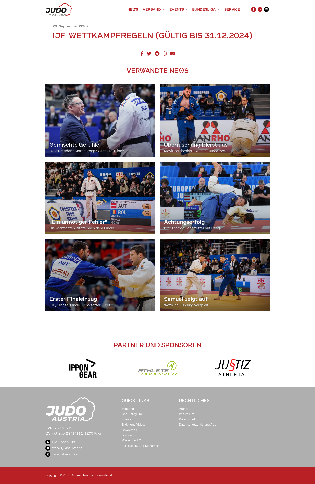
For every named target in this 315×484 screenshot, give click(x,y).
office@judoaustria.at (63, 448)
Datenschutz (188, 419)
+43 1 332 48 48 (60, 442)
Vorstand (128, 409)
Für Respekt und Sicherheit (140, 446)
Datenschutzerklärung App (197, 424)
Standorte (129, 435)
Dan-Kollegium (132, 414)
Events (126, 419)
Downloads (129, 430)
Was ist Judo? (131, 440)
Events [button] (177, 9)
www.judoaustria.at (62, 454)
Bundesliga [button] (204, 9)
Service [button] (232, 9)
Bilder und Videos (133, 424)
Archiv (183, 409)
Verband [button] (152, 9)
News (132, 9)
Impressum (186, 414)
